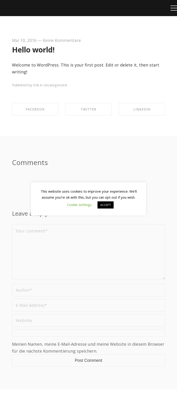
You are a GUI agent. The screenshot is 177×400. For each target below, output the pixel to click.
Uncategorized (55, 85)
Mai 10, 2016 (24, 40)
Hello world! (33, 50)
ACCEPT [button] (105, 205)
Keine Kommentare (62, 40)
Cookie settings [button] (79, 204)
